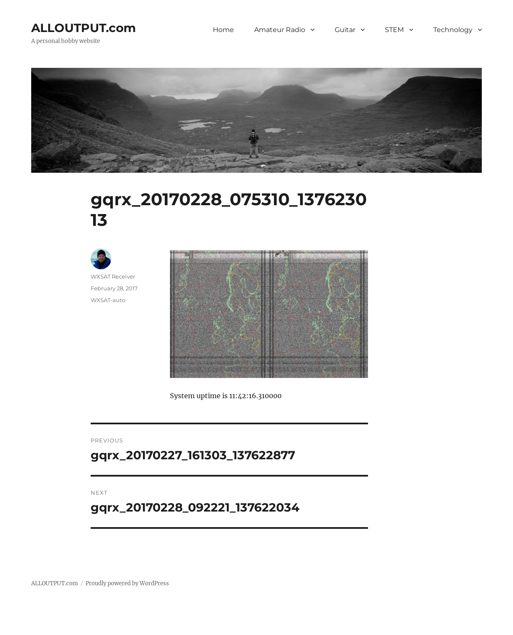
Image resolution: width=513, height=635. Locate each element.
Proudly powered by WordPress (127, 583)
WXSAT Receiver (113, 276)
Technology (453, 30)
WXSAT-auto (108, 300)
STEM (394, 30)
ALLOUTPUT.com (83, 28)
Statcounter (20, 629)
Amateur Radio (279, 30)
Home (223, 30)
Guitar (345, 30)
